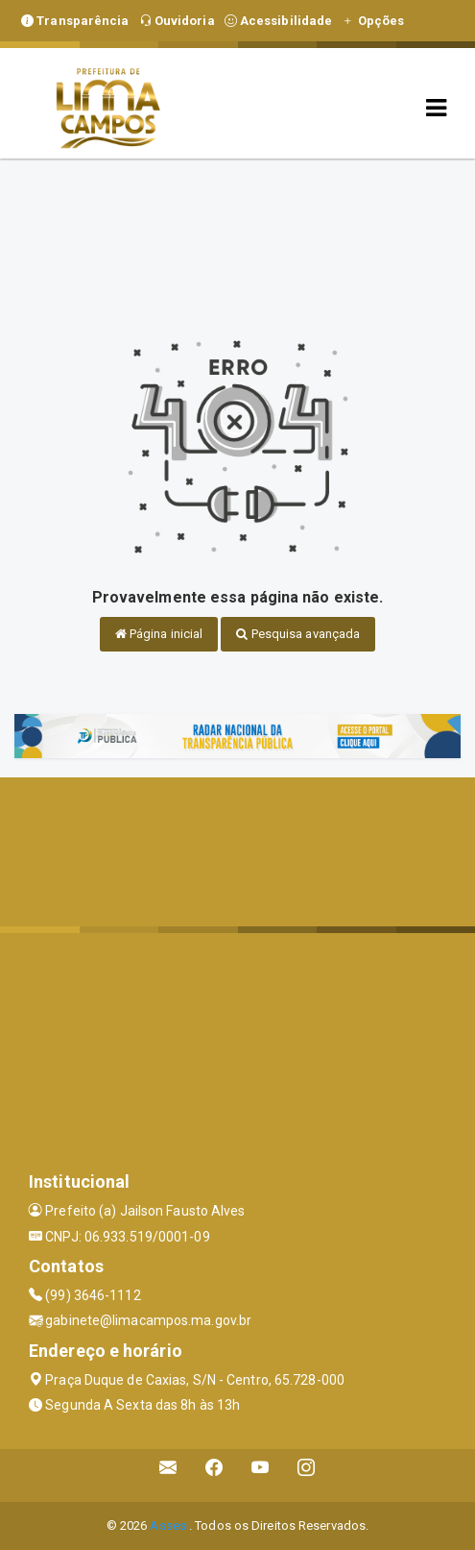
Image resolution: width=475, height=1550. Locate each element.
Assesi (169, 1525)
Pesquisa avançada (298, 634)
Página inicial (159, 634)
